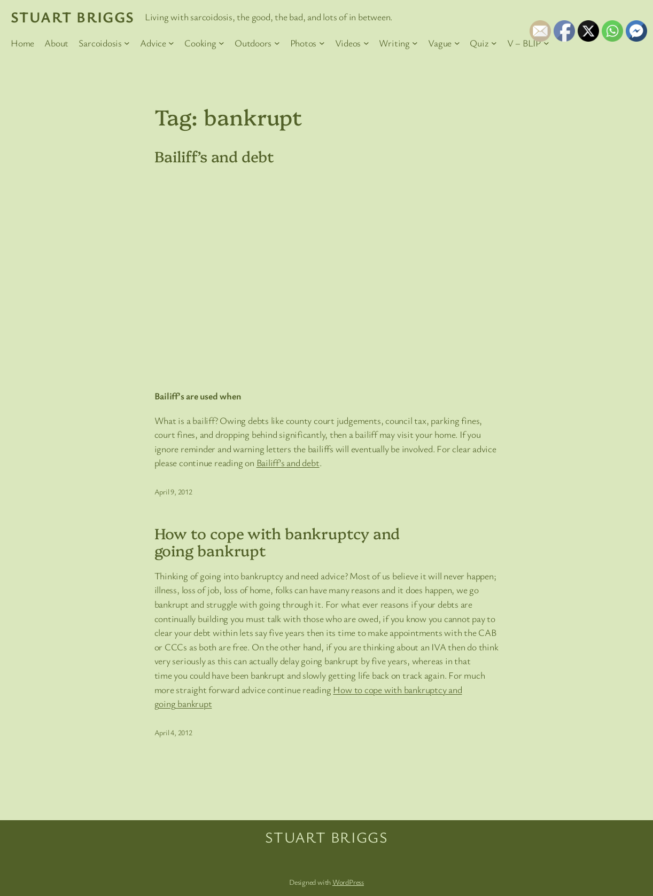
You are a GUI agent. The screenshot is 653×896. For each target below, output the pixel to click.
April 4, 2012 (173, 732)
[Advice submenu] (171, 43)
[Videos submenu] (366, 43)
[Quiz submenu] (494, 43)
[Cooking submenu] (221, 43)
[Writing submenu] (415, 43)
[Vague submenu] (457, 43)
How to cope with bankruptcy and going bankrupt (277, 541)
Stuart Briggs (73, 16)
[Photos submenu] (322, 43)
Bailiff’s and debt (214, 155)
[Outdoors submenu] (277, 43)
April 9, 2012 (173, 491)
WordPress (348, 882)
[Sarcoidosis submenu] (127, 43)
